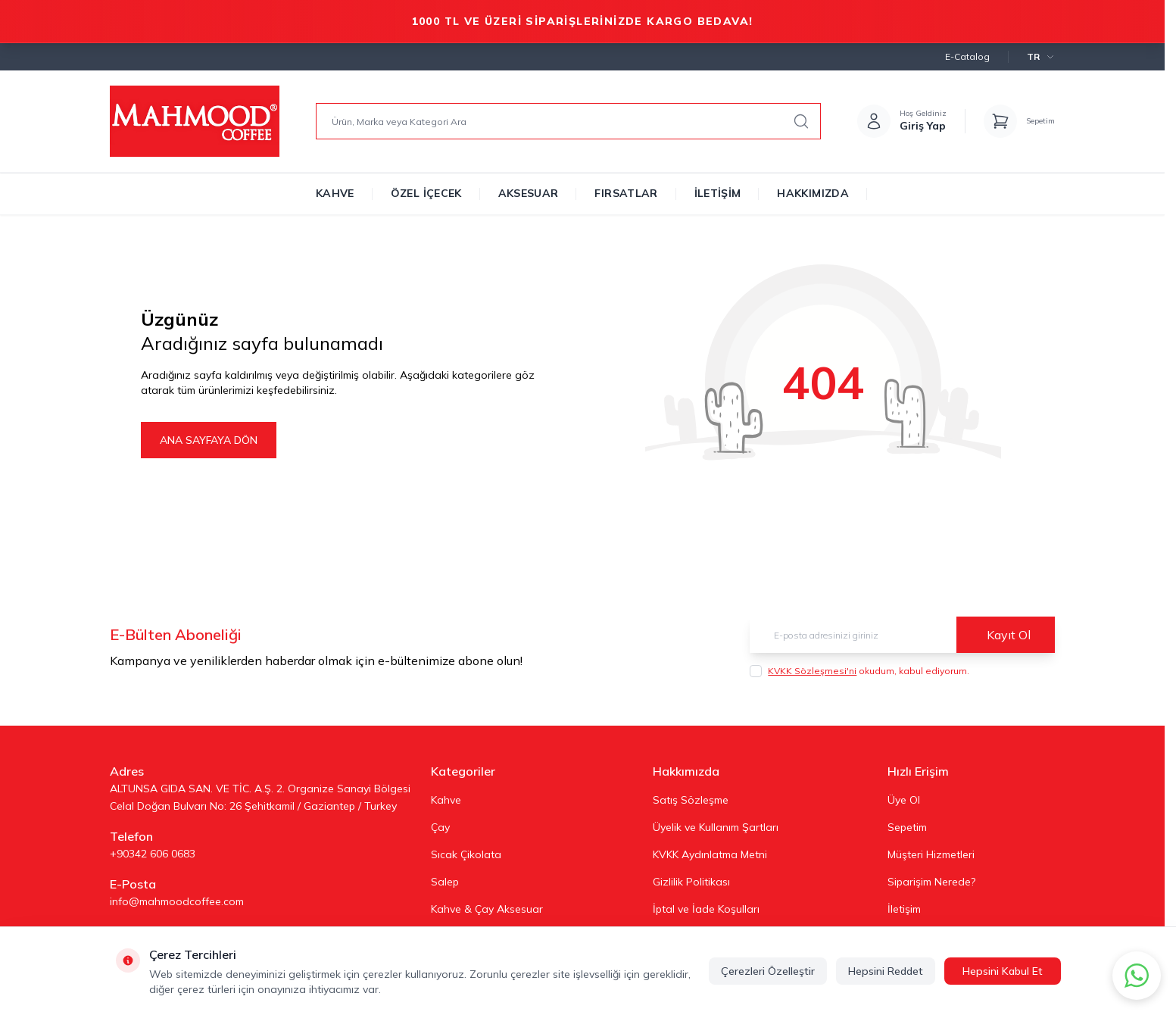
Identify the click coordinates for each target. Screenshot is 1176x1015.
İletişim (717, 193)
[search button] (801, 121)
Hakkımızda (813, 193)
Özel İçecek (426, 193)
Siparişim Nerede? (931, 882)
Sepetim (907, 827)
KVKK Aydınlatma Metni (710, 854)
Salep (445, 882)
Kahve (335, 193)
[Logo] (194, 121)
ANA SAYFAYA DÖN (208, 440)
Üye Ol (903, 800)
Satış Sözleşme (690, 800)
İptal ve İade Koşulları (706, 909)
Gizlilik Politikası (691, 882)
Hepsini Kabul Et (1002, 971)
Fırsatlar (625, 193)
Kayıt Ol (1009, 634)
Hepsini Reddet (885, 971)
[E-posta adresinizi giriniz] (902, 635)
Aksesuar (528, 193)
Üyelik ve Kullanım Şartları (715, 827)
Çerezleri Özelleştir (768, 971)
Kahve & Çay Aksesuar (487, 909)
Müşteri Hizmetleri (931, 854)
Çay (440, 827)
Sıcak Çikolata (466, 854)
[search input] (568, 121)
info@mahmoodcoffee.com (177, 901)
